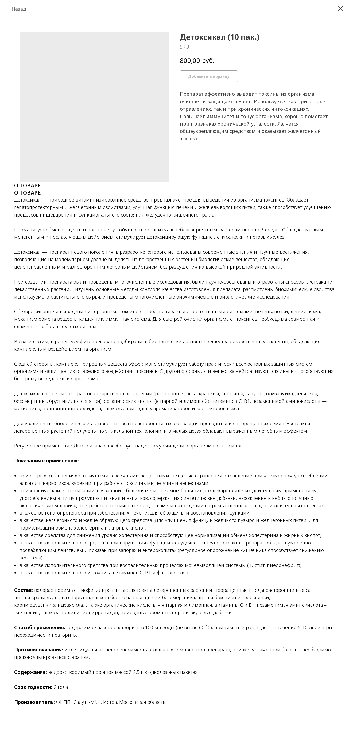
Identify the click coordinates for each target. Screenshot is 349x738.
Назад (18, 9)
